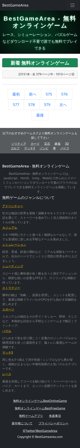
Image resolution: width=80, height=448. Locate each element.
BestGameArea (15, 5)
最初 (16, 94)
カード (35, 144)
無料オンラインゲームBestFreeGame (40, 408)
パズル (6, 331)
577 (16, 104)
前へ (32, 94)
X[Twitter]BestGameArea (40, 431)
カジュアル (9, 227)
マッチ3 (29, 148)
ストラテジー (11, 288)
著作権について (22, 423)
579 (47, 104)
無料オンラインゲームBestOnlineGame (40, 401)
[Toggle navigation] (72, 5)
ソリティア (18, 144)
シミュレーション (14, 245)
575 (49, 94)
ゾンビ (43, 148)
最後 (40, 115)
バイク (64, 148)
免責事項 (55, 416)
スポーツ (8, 309)
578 (31, 104)
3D (67, 144)
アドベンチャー (12, 206)
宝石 (47, 144)
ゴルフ (15, 148)
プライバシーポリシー (53, 423)
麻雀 (58, 144)
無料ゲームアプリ (31, 416)
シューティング (12, 266)
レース (6, 374)
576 (64, 94)
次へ (63, 104)
